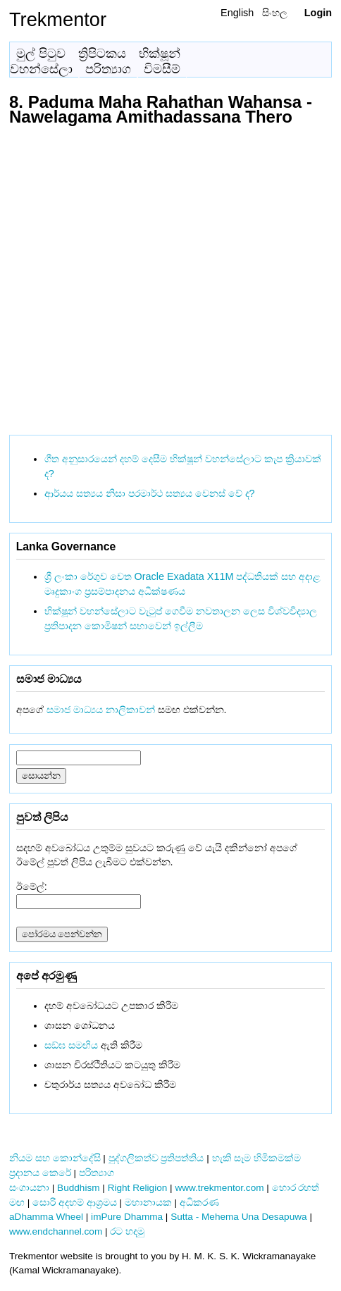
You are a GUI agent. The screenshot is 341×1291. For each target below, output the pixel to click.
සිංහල (274, 12)
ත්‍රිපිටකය (102, 54)
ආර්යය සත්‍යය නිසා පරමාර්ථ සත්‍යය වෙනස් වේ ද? (149, 493)
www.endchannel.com (55, 1231)
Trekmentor (57, 19)
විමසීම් (162, 69)
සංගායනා (29, 1187)
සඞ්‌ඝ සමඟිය (71, 1045)
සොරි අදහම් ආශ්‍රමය (74, 1202)
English (237, 12)
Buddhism (78, 1187)
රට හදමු (127, 1231)
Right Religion (138, 1187)
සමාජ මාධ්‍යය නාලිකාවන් (100, 709)
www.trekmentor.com (219, 1187)
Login (318, 12)
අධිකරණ (199, 1202)
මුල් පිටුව (41, 54)
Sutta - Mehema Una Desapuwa (238, 1216)
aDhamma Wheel (46, 1216)
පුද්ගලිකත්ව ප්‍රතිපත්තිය (156, 1158)
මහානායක (148, 1202)
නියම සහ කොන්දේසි (55, 1158)
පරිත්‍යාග (108, 69)
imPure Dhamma (127, 1216)
